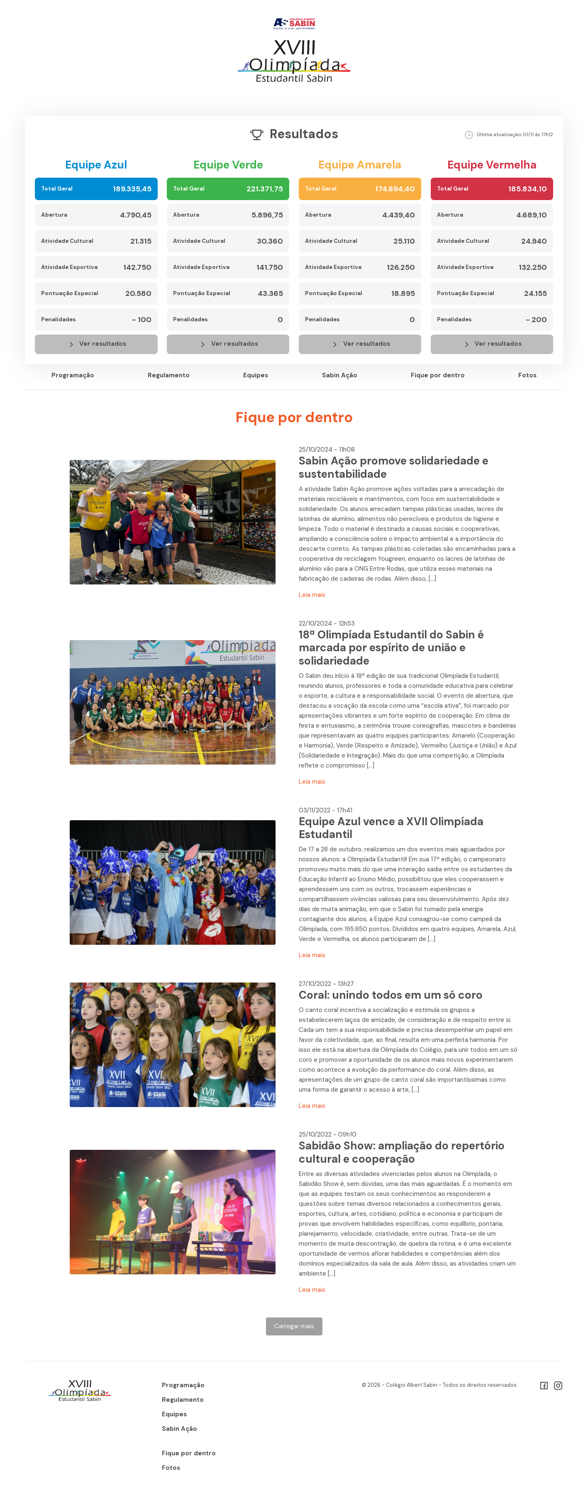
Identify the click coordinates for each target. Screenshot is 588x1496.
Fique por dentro (438, 375)
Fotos (527, 375)
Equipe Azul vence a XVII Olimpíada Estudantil (391, 828)
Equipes (255, 375)
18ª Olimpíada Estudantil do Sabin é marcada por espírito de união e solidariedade (391, 648)
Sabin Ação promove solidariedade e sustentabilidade (393, 467)
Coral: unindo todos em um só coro (391, 995)
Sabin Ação (339, 375)
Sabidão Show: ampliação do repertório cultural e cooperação (402, 1152)
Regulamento (169, 375)
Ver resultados (96, 345)
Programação (72, 375)
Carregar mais (294, 1326)
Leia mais (312, 595)
